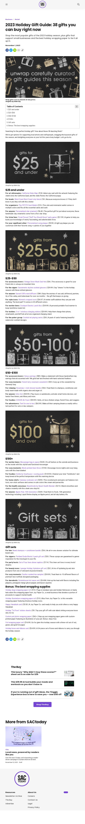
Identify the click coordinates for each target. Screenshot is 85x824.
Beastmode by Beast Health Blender (41, 486)
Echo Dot (19, 394)
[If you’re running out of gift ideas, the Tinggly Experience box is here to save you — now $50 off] (69, 693)
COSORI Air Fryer (22, 400)
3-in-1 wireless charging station (28, 312)
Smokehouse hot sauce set (28, 580)
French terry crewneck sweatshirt (34, 382)
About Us (32, 792)
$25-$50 (11, 113)
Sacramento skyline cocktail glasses (32, 288)
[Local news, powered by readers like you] (23, 736)
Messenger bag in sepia (29, 462)
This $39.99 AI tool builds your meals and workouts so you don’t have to (32, 683)
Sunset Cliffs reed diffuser (26, 294)
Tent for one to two (27, 403)
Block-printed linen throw (31, 468)
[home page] (42, 4)
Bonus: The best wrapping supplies (21, 126)
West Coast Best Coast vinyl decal (28, 199)
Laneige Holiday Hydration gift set (33, 568)
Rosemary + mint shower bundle (28, 388)
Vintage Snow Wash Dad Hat (35, 282)
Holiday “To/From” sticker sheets (18, 610)
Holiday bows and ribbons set (16, 628)
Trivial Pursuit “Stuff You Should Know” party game (37, 217)
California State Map (30, 193)
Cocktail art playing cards (32, 318)
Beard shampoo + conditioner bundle (27, 550)
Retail (17, 19)
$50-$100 (12, 116)
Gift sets (11, 122)
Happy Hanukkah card (13, 604)
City (7, 750)
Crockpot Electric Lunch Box (31, 306)
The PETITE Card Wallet (28, 205)
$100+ (10, 119)
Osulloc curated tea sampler (32, 574)
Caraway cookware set (28, 480)
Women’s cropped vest (27, 300)
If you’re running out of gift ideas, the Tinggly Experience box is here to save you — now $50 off (36, 693)
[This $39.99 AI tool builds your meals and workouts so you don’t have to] (69, 683)
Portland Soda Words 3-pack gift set (30, 556)
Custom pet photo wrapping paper (18, 616)
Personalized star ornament (26, 211)
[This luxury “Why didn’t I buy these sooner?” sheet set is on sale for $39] (69, 673)
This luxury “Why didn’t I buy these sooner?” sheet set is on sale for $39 (33, 673)
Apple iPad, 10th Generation (26, 492)
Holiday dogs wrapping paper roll (18, 590)
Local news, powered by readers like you (22, 753)
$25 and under (13, 109)
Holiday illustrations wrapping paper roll (20, 598)
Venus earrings (30, 376)
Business (8, 19)
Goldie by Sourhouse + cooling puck (29, 474)
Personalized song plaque (37, 223)
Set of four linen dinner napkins (31, 562)
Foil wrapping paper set (14, 622)
